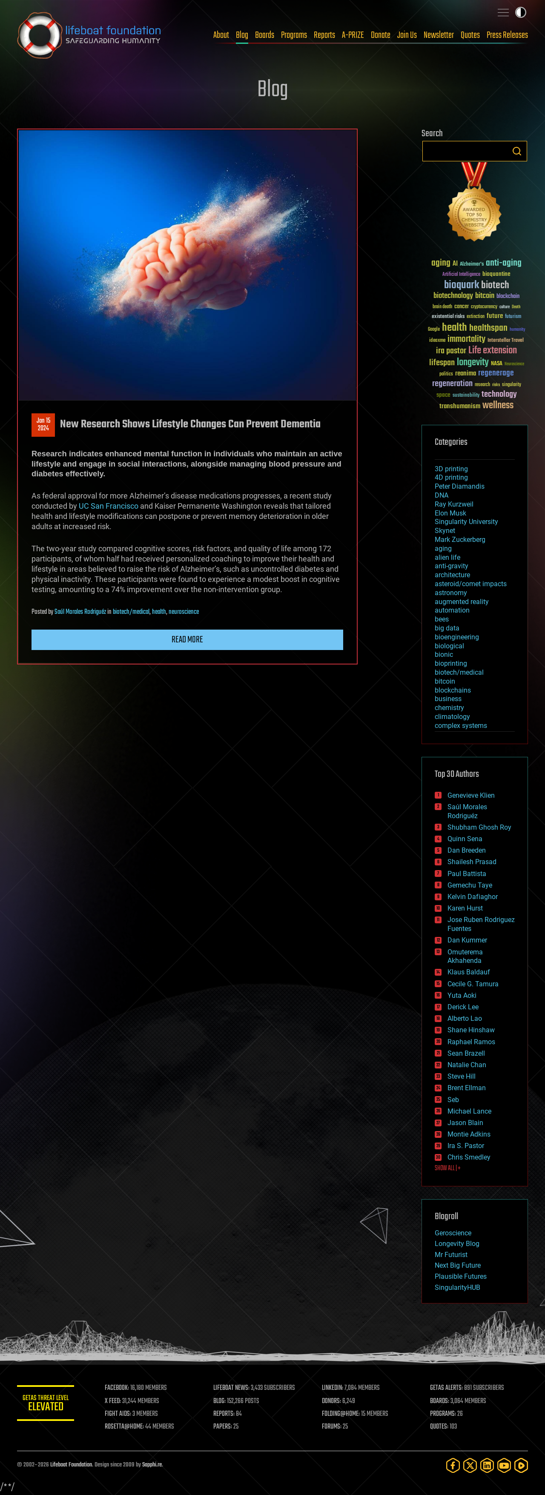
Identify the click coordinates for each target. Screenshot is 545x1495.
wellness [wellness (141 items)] (497, 405)
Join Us (407, 35)
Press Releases (507, 35)
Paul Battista (466, 874)
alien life (447, 557)
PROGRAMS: (444, 1414)
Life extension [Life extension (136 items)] (492, 350)
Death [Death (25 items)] (516, 307)
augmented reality (462, 602)
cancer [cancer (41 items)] (461, 307)
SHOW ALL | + (448, 1168)
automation (452, 610)
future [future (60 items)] (495, 316)
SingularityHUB (457, 1287)
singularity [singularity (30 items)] (511, 385)
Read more (187, 640)
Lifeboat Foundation (71, 1465)
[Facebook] (453, 1465)
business (448, 699)
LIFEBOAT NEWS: (233, 1388)
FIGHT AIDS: (120, 1414)
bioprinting (451, 663)
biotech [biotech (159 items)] (495, 285)
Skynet (445, 531)
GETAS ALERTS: (447, 1388)
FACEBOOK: (119, 1388)
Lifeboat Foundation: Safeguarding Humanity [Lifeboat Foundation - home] (89, 35)
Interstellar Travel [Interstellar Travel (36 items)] (506, 341)
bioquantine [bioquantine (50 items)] (496, 274)
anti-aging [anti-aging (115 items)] (504, 263)
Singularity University (466, 522)
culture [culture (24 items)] (504, 307)
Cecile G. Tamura (473, 984)
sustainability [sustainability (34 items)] (466, 396)
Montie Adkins (468, 1134)
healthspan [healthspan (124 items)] (488, 328)
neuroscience (184, 612)
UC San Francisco (108, 505)
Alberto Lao (464, 1018)
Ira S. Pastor (465, 1146)
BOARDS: (440, 1401)
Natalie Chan (466, 1065)
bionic (444, 654)
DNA (441, 495)
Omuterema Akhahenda (465, 956)
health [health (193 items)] (454, 328)
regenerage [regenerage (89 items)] (496, 373)
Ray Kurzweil (454, 504)
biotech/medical (131, 612)
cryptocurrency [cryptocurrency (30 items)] (484, 307)
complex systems (461, 726)
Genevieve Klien (471, 795)
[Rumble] (521, 1465)
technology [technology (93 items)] (499, 395)
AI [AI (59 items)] (455, 264)
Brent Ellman (466, 1088)
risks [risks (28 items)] (496, 384)
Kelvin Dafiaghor (472, 897)
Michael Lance (469, 1111)
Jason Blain (465, 1123)
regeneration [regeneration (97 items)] (452, 384)
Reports (324, 35)
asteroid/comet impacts (471, 584)
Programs (294, 35)
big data (447, 628)
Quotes (470, 35)
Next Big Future (458, 1265)
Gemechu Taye (469, 885)
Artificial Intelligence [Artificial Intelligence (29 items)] (461, 275)
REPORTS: (225, 1414)
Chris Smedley (468, 1157)
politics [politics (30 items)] (446, 374)
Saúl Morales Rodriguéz (80, 612)
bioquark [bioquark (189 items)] (461, 285)
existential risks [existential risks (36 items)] (448, 317)
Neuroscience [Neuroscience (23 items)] (514, 364)
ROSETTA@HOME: (126, 1426)
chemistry (449, 708)
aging (443, 548)
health (159, 612)
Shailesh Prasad (471, 862)
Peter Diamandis (460, 486)
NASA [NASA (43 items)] (496, 364)
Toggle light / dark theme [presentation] (520, 12)
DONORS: (332, 1401)
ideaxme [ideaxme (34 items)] (437, 341)
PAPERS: (224, 1426)
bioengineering (457, 637)
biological (449, 646)
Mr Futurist (451, 1255)
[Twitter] (470, 1465)
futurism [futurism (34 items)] (513, 317)
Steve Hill (461, 1076)
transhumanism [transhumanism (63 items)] (459, 406)
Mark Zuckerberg (460, 540)
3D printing (451, 469)
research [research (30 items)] (482, 385)
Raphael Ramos (471, 1042)
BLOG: (221, 1401)
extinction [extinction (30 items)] (476, 317)
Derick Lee (463, 1007)
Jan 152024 (43, 424)
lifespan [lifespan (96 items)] (442, 363)
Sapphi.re (152, 1465)
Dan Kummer (467, 940)
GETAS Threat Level (47, 1404)
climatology (452, 717)
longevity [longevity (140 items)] (473, 362)
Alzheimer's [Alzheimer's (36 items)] (472, 264)
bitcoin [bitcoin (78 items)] (484, 296)
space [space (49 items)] (443, 394)
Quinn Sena (464, 839)
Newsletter (439, 35)
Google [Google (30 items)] (434, 329)
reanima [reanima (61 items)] (465, 373)
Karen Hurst (465, 908)
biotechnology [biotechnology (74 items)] (453, 296)
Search (517, 151)
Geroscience (453, 1233)
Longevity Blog (457, 1244)
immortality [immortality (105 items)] (466, 339)
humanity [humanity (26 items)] (517, 329)
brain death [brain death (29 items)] (442, 307)
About (221, 35)
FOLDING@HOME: (342, 1414)
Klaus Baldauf (468, 972)
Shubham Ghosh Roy (479, 827)
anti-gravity (451, 566)
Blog (242, 35)
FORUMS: (333, 1426)
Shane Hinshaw (471, 1030)
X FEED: (115, 1401)
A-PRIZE (353, 35)
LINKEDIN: (333, 1388)
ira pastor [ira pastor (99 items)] (451, 351)
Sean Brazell (466, 1053)
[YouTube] (504, 1465)
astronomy (451, 593)
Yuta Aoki (461, 995)
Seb (453, 1100)
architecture (452, 575)
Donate (380, 35)
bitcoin (445, 681)
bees (442, 619)
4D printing (451, 477)
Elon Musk (450, 513)
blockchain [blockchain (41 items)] (507, 296)
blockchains (453, 690)
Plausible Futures (461, 1276)
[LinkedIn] (487, 1465)
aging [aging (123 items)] (440, 263)
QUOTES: (440, 1426)
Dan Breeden (466, 850)
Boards (264, 35)
